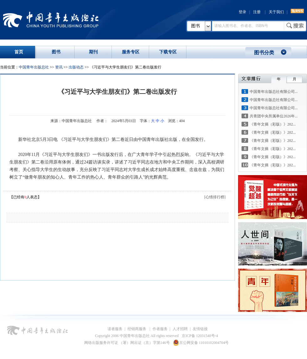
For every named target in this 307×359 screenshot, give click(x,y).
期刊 (93, 52)
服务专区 (130, 52)
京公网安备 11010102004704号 (201, 343)
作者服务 (160, 329)
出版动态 (76, 67)
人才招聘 (180, 329)
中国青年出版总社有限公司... (274, 91)
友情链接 (200, 329)
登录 (242, 12)
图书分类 (264, 52)
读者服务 (114, 329)
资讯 (59, 67)
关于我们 (276, 12)
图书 (195, 26)
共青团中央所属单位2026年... (274, 116)
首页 (18, 52)
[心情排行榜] (215, 197)
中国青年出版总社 (50, 19)
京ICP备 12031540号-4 (200, 336)
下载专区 (168, 52)
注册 (257, 12)
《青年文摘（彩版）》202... (273, 124)
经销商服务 (137, 329)
